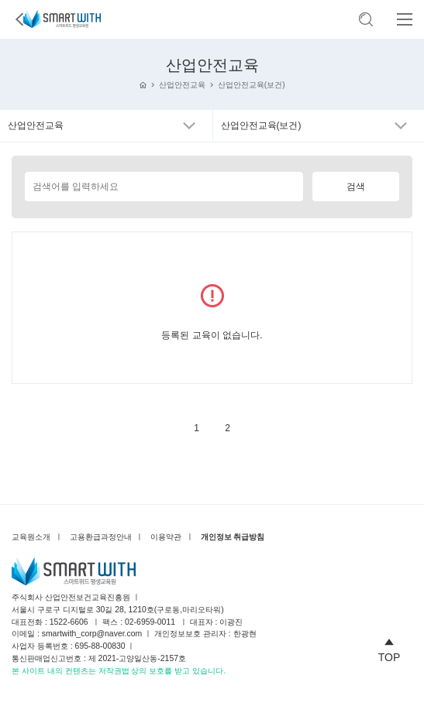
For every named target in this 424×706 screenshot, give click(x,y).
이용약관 (165, 537)
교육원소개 (31, 537)
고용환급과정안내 (101, 537)
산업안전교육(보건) (251, 85)
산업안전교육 (182, 85)
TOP (389, 648)
